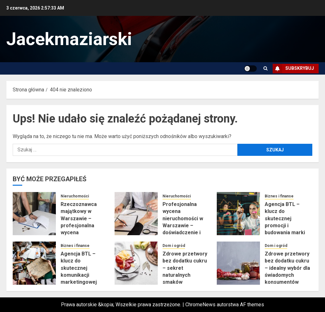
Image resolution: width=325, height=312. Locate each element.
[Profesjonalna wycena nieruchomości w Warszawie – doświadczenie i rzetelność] (136, 213)
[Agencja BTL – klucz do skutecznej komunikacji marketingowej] (34, 263)
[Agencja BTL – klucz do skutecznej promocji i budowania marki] (238, 213)
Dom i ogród (173, 245)
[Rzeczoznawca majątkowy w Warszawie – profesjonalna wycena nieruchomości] (34, 213)
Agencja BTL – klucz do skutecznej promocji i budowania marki (285, 218)
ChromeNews (200, 305)
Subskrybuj (293, 68)
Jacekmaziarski (69, 39)
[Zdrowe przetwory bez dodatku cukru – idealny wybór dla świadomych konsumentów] (238, 263)
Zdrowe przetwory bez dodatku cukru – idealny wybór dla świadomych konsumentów (287, 268)
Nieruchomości (75, 196)
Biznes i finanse (279, 196)
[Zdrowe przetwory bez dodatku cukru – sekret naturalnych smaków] (136, 263)
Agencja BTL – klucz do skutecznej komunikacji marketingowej (79, 268)
